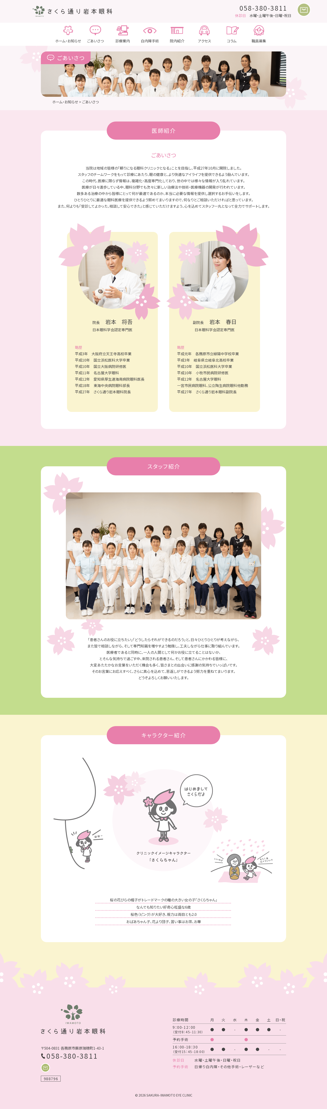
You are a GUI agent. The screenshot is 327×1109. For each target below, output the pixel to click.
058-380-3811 (264, 7)
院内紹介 (177, 34)
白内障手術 (150, 34)
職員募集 (258, 34)
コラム (231, 34)
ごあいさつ (95, 34)
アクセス (204, 34)
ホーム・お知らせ (68, 34)
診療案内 (122, 34)
